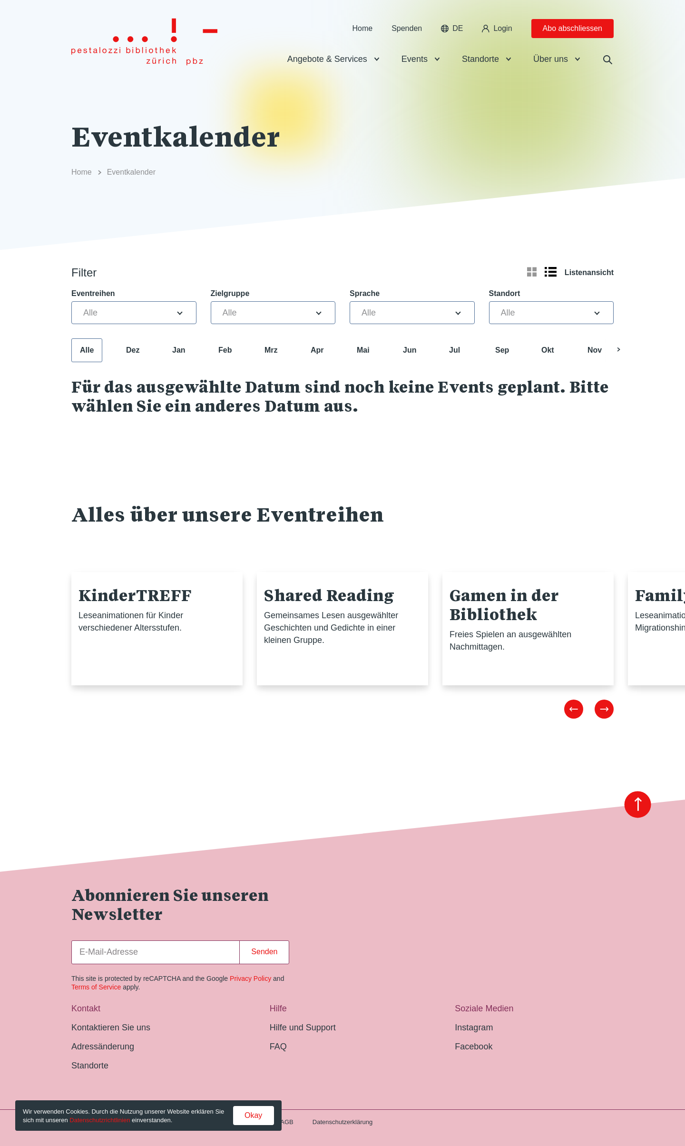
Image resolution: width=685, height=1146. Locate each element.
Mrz (271, 350)
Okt (547, 350)
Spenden (406, 28)
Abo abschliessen (572, 28)
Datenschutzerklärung (342, 1122)
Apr (317, 350)
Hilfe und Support (303, 1027)
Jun (409, 350)
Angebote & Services (327, 59)
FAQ (278, 1046)
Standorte (480, 59)
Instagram (474, 1027)
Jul (454, 350)
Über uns (550, 59)
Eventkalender (131, 172)
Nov (594, 350)
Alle (87, 350)
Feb (225, 350)
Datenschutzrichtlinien (99, 1120)
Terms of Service (96, 987)
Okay (253, 1115)
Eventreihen (93, 293)
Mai (363, 350)
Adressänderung (102, 1046)
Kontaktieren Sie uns (110, 1027)
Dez (132, 350)
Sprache (365, 293)
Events (414, 59)
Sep (502, 350)
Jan (179, 350)
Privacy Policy (250, 978)
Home (362, 28)
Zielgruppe (230, 293)
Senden (264, 952)
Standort (504, 293)
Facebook (473, 1046)
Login (497, 28)
